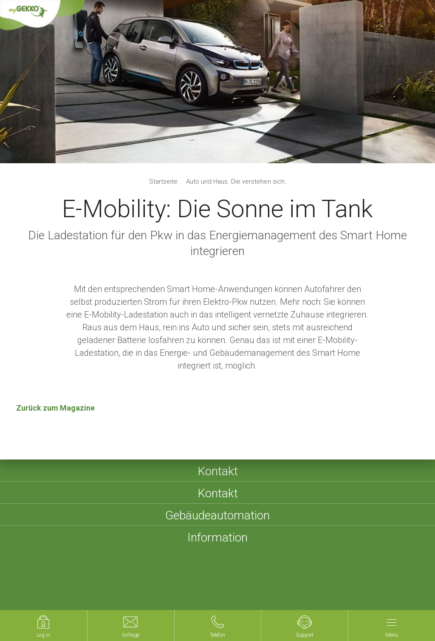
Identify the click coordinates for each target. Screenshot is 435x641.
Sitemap (157, 590)
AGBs (187, 590)
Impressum (120, 590)
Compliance (327, 590)
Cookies (289, 590)
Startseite (164, 181)
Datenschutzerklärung (236, 590)
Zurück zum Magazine (55, 407)
